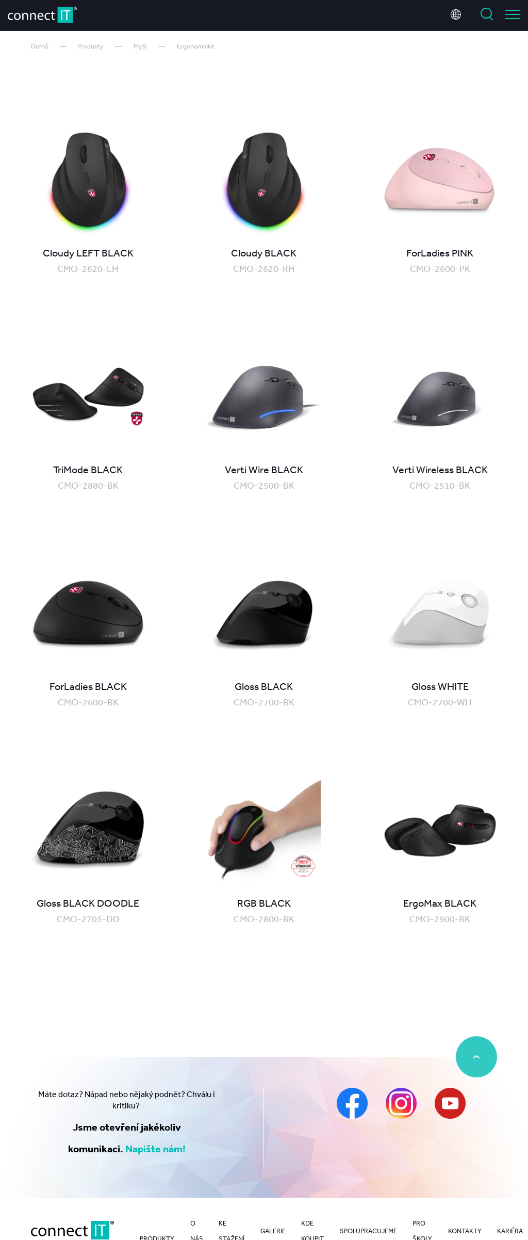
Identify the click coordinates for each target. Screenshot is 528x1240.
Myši (140, 46)
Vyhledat (486, 14)
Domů (39, 46)
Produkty (90, 46)
